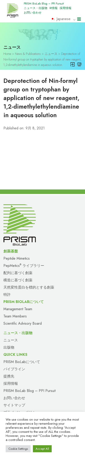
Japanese (60, 18)
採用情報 (65, 8)
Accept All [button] (42, 449)
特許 (7, 294)
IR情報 (53, 8)
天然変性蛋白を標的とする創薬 (28, 287)
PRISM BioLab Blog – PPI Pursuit (44, 3)
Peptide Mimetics (16, 258)
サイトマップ (14, 405)
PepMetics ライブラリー (23, 265)
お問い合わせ (32, 12)
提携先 (8, 376)
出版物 (8, 347)
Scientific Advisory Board (22, 323)
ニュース (10, 340)
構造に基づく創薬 (17, 280)
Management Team (17, 309)
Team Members (15, 316)
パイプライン (14, 369)
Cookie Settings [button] (18, 449)
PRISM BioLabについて (21, 361)
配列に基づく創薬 (17, 272)
